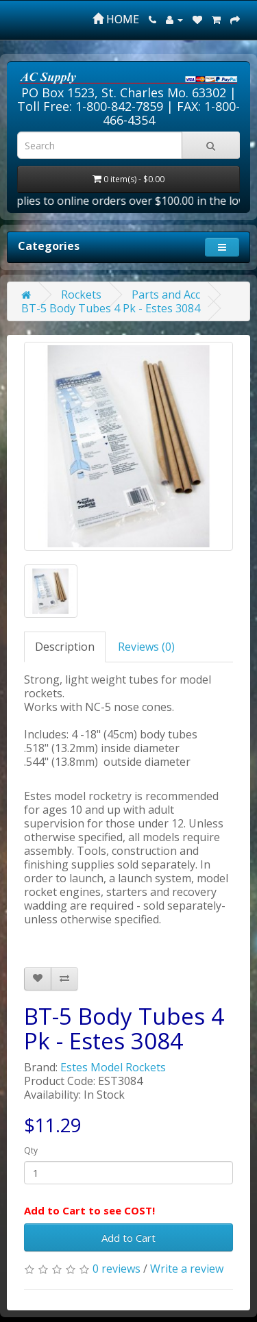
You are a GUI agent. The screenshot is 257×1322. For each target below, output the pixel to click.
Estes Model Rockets (113, 1067)
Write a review (186, 1268)
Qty (31, 1150)
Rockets (81, 294)
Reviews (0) (146, 646)
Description (65, 646)
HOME (116, 19)
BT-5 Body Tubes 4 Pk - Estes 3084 (110, 308)
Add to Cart (128, 1238)
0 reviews (116, 1268)
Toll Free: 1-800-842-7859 (90, 106)
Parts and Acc (166, 294)
